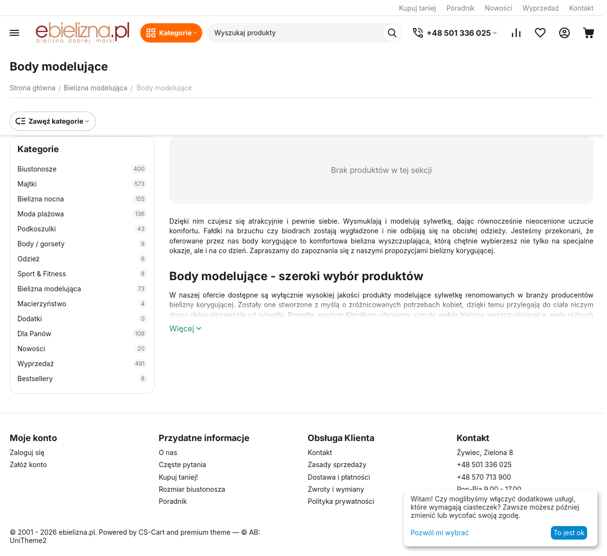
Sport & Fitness (82, 273)
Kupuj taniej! (178, 477)
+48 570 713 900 (484, 477)
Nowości (498, 8)
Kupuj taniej (417, 8)
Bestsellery (82, 378)
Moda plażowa (82, 213)
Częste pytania (182, 464)
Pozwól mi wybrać (440, 532)
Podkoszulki (82, 228)
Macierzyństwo (82, 303)
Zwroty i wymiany (336, 489)
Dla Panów (82, 333)
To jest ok (569, 532)
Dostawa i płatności (339, 477)
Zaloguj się (27, 452)
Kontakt (581, 8)
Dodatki (82, 318)
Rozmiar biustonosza (192, 489)
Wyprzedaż (540, 8)
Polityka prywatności (341, 501)
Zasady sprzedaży (337, 464)
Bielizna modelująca (82, 288)
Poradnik (460, 8)
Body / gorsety (82, 243)
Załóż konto (28, 464)
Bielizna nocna (82, 198)
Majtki (82, 183)
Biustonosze (82, 168)
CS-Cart (152, 532)
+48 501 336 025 (484, 464)
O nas (168, 452)
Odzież (82, 258)
